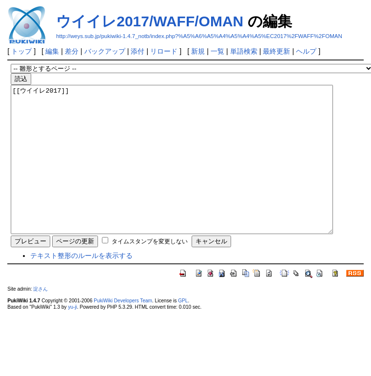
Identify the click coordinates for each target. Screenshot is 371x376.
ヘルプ (306, 51)
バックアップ (104, 51)
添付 (137, 51)
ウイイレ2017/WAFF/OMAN (149, 21)
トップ (21, 51)
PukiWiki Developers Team (123, 330)
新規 (198, 51)
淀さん (40, 318)
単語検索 (243, 51)
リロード (163, 51)
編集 (52, 51)
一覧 (217, 51)
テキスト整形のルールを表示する (81, 285)
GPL (183, 330)
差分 (71, 51)
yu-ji (72, 336)
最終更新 (276, 51)
